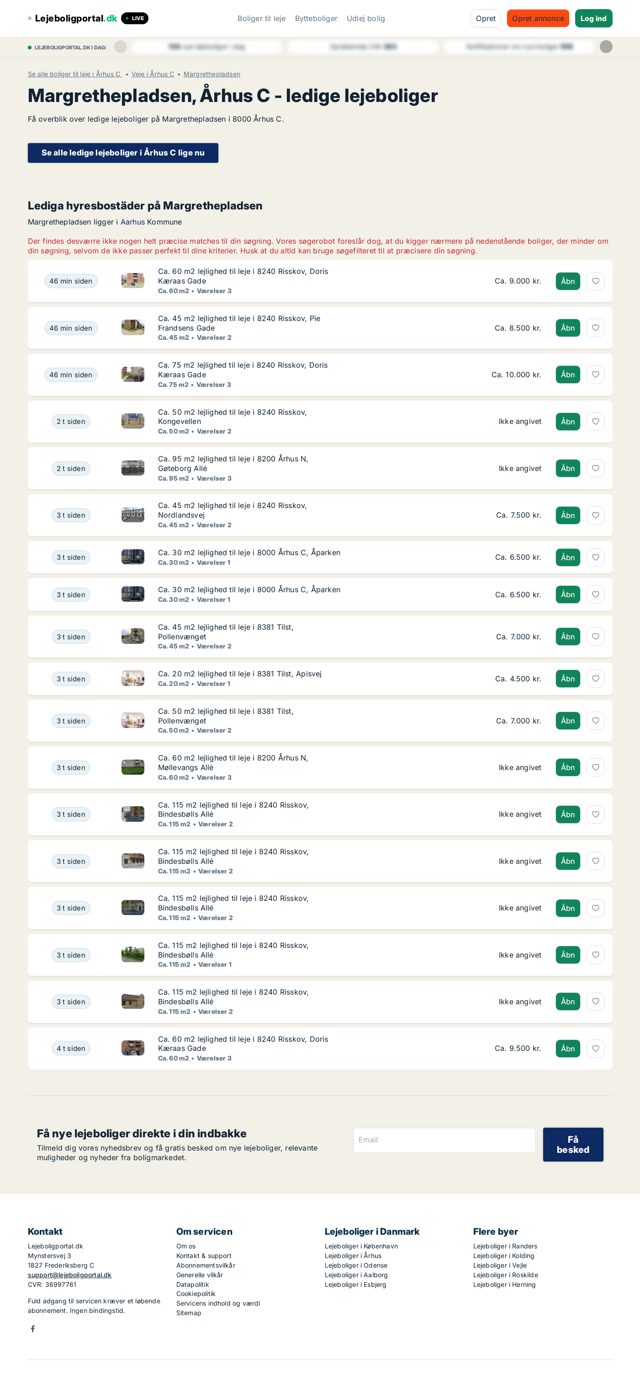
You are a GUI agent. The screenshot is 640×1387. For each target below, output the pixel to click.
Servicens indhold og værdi (218, 1303)
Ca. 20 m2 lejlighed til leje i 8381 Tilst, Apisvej (240, 673)
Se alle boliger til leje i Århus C (75, 74)
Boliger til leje (262, 18)
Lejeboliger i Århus (353, 1255)
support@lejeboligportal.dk (70, 1275)
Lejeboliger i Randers (505, 1246)
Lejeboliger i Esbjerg (356, 1284)
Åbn (568, 281)
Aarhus (133, 221)
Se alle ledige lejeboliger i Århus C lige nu (123, 152)
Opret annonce (538, 18)
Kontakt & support (204, 1255)
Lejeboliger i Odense (356, 1265)
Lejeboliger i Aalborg (356, 1275)
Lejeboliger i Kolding (504, 1255)
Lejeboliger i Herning (504, 1284)
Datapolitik (192, 1284)
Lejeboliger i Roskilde (505, 1275)
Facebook (33, 1328)
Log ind (594, 18)
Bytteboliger (316, 18)
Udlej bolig (366, 18)
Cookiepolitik (196, 1293)
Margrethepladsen (212, 74)
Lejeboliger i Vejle (500, 1265)
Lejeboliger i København (361, 1246)
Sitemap (188, 1313)
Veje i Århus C (153, 74)
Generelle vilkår (199, 1275)
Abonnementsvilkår (205, 1265)
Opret (486, 18)
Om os (186, 1246)
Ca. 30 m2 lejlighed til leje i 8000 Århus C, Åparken (249, 552)
